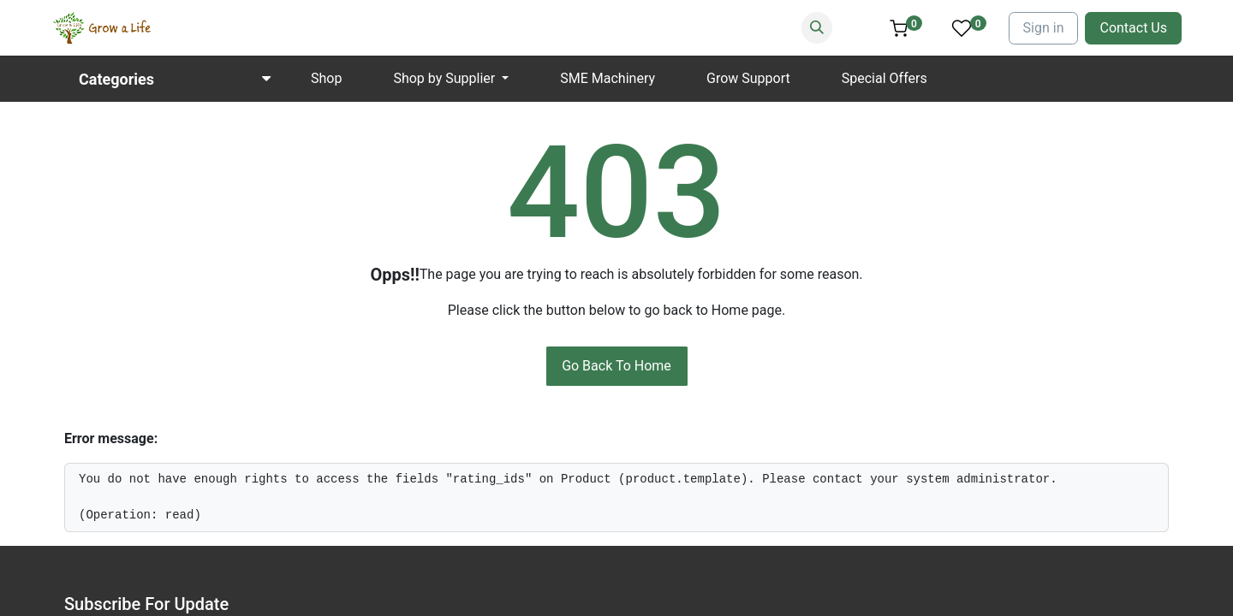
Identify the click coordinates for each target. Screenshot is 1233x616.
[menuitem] (326, 79)
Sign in (1043, 28)
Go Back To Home (616, 366)
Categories (116, 79)
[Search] (816, 28)
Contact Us (1133, 28)
